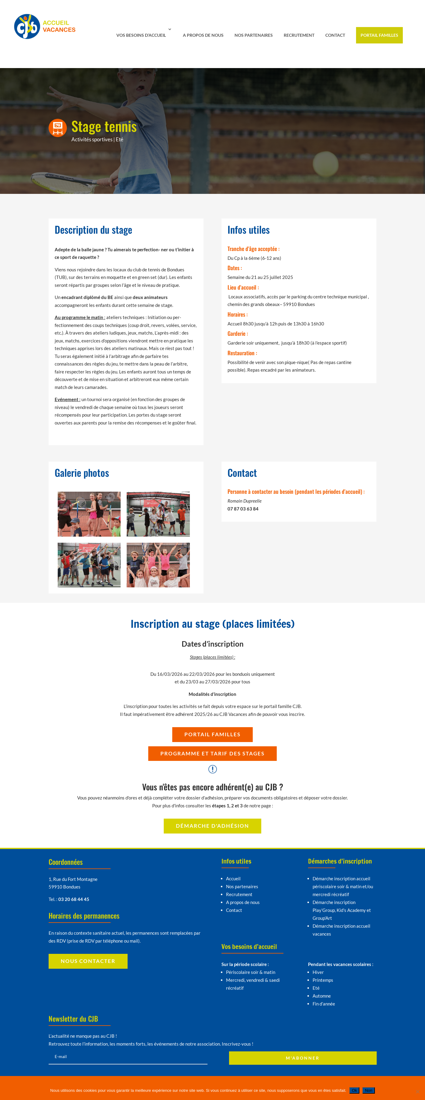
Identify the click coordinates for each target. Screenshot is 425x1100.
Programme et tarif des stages (212, 753)
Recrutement (299, 35)
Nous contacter (88, 961)
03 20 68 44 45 (73, 899)
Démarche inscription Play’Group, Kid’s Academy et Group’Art (342, 910)
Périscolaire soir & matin (250, 972)
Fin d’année (324, 1003)
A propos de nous (203, 35)
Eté (119, 139)
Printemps (323, 980)
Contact (335, 35)
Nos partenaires (254, 35)
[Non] (417, 1091)
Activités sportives (91, 139)
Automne (322, 996)
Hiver (318, 972)
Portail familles (379, 35)
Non (368, 1090)
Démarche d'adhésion (212, 826)
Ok (354, 1090)
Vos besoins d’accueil (141, 35)
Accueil (233, 878)
